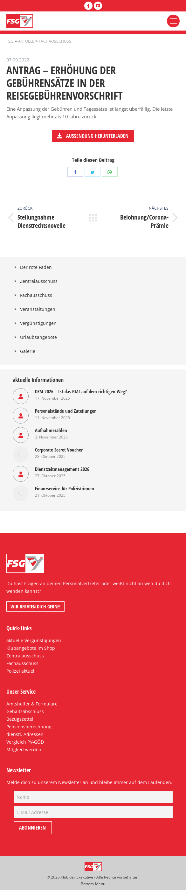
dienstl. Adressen (25, 734)
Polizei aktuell (21, 671)
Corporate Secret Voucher (59, 449)
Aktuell (26, 41)
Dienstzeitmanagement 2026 (62, 469)
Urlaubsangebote (38, 337)
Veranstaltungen (37, 309)
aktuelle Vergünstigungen (33, 640)
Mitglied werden (23, 749)
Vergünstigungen (38, 323)
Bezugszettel (19, 719)
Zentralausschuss (39, 281)
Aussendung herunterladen (92, 135)
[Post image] (21, 396)
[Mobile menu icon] (173, 21)
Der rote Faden (36, 267)
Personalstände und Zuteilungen (66, 411)
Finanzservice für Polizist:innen (64, 488)
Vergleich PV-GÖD (25, 742)
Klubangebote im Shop (30, 648)
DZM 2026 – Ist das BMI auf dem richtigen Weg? (81, 391)
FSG (9, 41)
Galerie (27, 351)
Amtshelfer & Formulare (32, 704)
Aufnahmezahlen (51, 430)
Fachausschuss (55, 41)
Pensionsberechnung (29, 727)
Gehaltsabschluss (25, 711)
